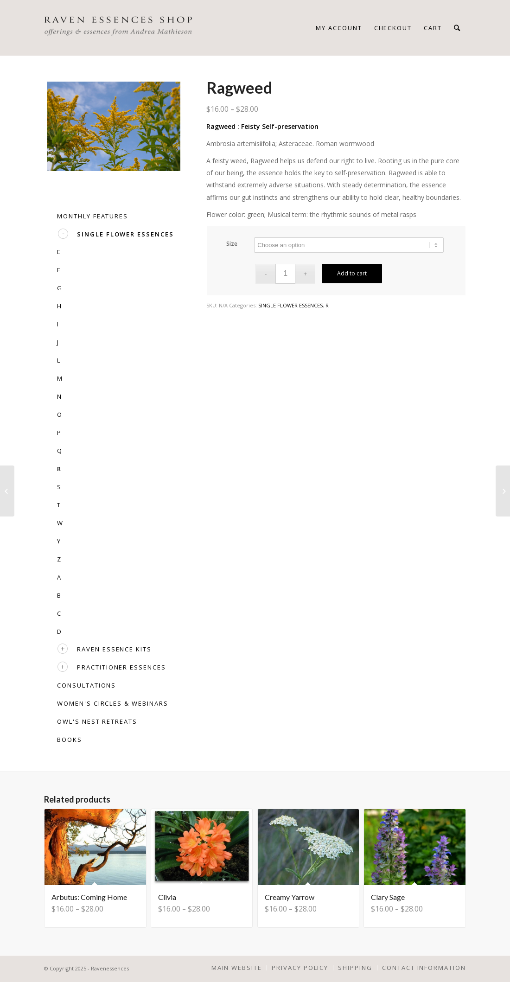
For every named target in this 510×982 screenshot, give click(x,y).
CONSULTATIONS (86, 685)
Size (231, 244)
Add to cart (352, 273)
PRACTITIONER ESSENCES (121, 667)
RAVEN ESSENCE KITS (114, 649)
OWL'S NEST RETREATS (97, 721)
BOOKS (69, 739)
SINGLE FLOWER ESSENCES (290, 305)
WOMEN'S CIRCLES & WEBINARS (112, 703)
